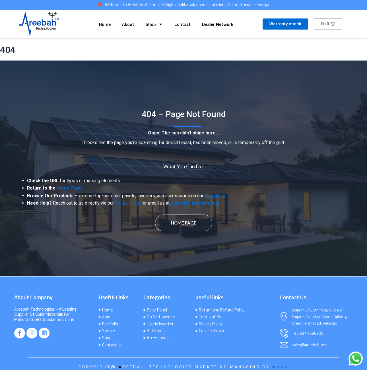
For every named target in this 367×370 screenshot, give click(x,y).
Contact (182, 24)
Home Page (69, 188)
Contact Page (128, 203)
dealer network (217, 24)
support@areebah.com (195, 203)
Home (105, 24)
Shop (154, 24)
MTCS (280, 367)
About (128, 24)
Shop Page (215, 196)
